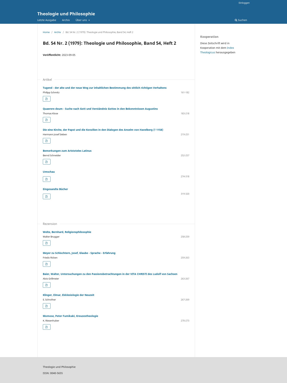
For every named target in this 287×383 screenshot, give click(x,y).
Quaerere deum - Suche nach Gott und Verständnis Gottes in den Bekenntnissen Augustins (100, 108)
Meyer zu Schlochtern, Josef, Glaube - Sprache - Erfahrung (79, 253)
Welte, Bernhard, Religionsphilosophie (67, 232)
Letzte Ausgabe (46, 20)
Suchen (241, 20)
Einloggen (244, 2)
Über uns (82, 20)
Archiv (66, 20)
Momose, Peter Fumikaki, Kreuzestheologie (70, 316)
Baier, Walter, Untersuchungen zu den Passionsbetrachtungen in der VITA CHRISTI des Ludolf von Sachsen (110, 274)
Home (46, 32)
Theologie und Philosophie (66, 14)
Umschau (49, 171)
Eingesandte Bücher (55, 189)
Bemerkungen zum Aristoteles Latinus (67, 150)
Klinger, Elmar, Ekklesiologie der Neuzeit (68, 295)
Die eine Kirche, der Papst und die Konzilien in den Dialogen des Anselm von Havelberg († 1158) (103, 129)
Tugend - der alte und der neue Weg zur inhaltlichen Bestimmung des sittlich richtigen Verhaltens (105, 87)
